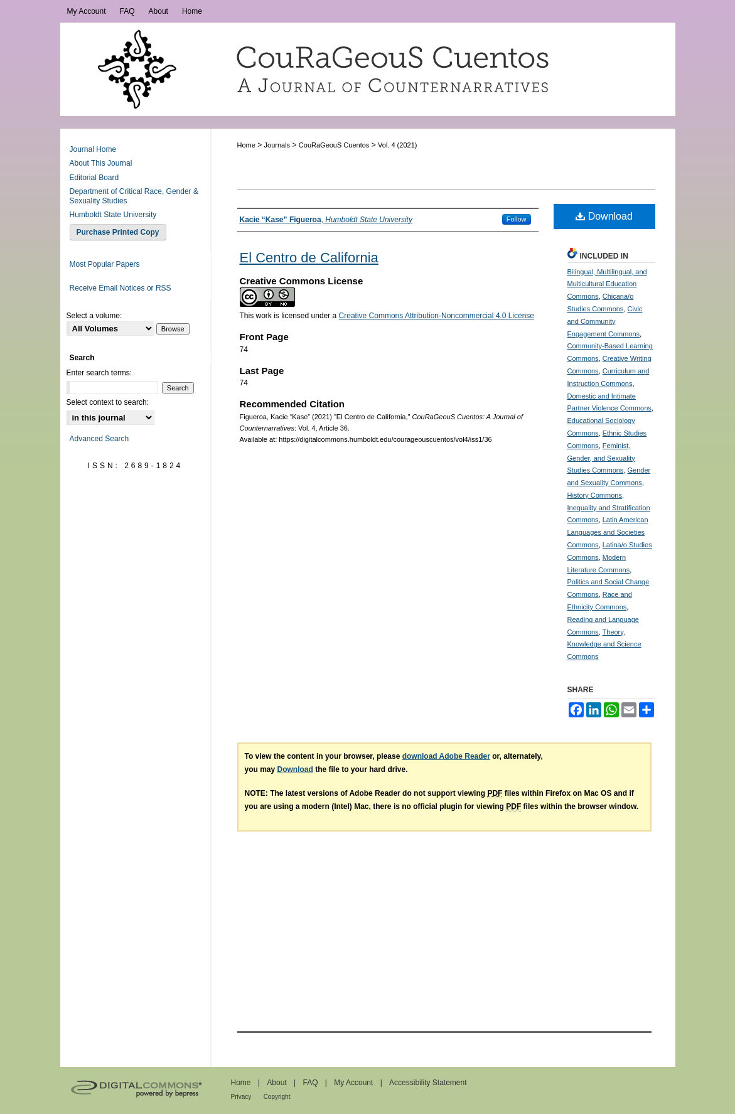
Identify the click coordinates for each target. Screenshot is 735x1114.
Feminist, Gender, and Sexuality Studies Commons (601, 458)
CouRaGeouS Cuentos (334, 145)
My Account (353, 1082)
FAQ (310, 1082)
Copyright (277, 1096)
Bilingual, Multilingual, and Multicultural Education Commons (607, 284)
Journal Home (93, 149)
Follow (517, 219)
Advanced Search (99, 438)
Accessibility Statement (427, 1082)
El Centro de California (309, 257)
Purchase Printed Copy (118, 232)
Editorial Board (94, 177)
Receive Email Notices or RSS (120, 288)
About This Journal (101, 163)
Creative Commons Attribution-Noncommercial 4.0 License (436, 315)
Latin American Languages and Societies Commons (607, 532)
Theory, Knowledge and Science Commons (604, 644)
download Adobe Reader (446, 756)
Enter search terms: (99, 372)
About (276, 1082)
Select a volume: (94, 315)
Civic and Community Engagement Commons (605, 321)
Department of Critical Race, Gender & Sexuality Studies (134, 196)
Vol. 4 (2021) (397, 145)
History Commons (594, 495)
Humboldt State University (113, 214)
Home (246, 145)
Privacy (241, 1096)
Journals (277, 145)
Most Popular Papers (105, 264)
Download (604, 216)
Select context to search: (108, 402)
